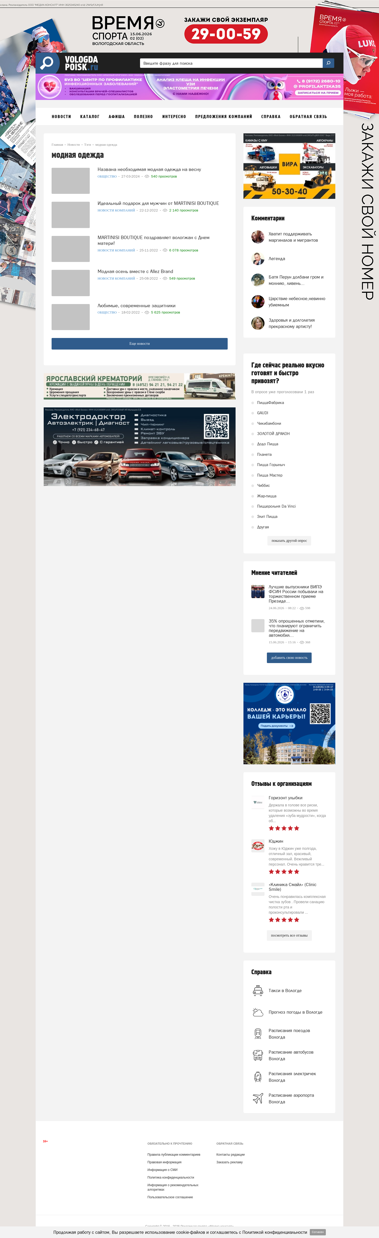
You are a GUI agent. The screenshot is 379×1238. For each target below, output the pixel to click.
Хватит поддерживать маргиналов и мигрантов (293, 237)
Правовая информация (164, 1162)
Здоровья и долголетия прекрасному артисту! (292, 323)
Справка (261, 972)
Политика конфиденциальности (170, 1177)
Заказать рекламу (229, 1162)
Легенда (277, 258)
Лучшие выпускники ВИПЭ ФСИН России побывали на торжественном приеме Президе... (296, 593)
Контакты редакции (230, 1154)
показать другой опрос (289, 541)
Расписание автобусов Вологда (291, 1055)
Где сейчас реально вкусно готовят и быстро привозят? (287, 373)
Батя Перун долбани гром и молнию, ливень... (296, 280)
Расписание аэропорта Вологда (291, 1098)
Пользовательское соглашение (170, 1197)
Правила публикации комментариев (173, 1154)
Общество (108, 176)
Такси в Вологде (285, 990)
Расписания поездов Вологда (289, 1033)
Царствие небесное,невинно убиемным (297, 301)
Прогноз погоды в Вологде (295, 1012)
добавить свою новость (289, 658)
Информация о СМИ (162, 1170)
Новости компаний (117, 210)
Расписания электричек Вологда (292, 1077)
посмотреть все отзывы (289, 935)
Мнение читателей (274, 573)
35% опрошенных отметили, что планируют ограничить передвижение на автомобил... (297, 628)
